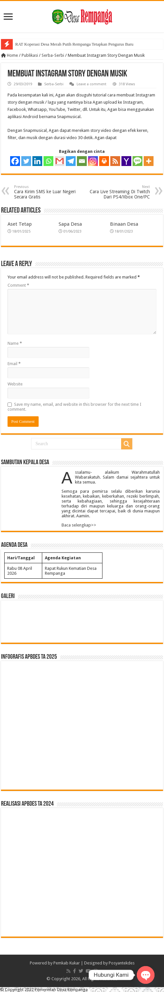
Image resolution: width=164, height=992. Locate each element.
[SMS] (137, 161)
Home (9, 55)
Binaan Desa (124, 224)
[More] (149, 161)
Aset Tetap (20, 224)
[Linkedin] (37, 161)
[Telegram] (71, 161)
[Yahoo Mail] (126, 161)
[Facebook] (15, 161)
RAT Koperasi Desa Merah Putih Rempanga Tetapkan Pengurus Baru (74, 44)
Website (15, 384)
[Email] (82, 161)
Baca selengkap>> (79, 525)
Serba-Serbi (53, 55)
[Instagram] (93, 161)
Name (15, 343)
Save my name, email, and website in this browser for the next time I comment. (74, 407)
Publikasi (30, 55)
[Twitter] (26, 161)
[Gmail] (59, 161)
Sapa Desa (70, 224)
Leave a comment (91, 84)
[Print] (104, 161)
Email (14, 363)
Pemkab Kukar (66, 963)
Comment (18, 285)
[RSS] (115, 161)
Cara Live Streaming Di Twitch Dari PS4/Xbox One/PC (116, 192)
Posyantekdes (122, 963)
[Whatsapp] (48, 161)
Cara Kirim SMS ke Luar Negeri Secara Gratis (47, 192)
